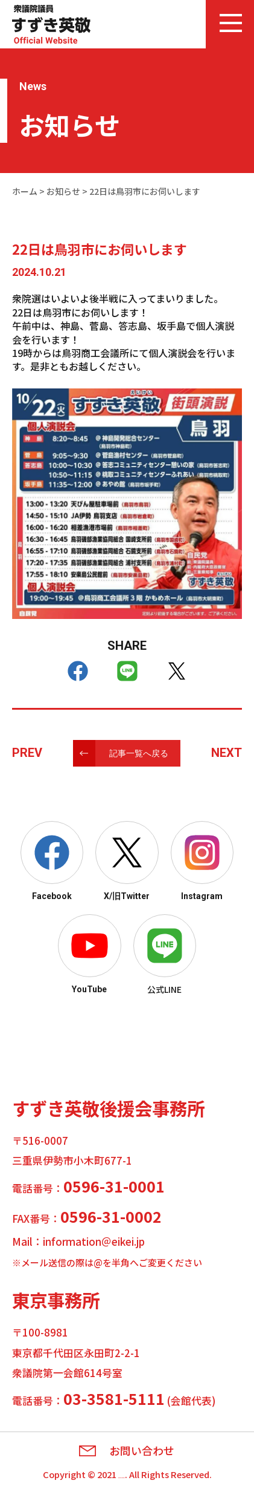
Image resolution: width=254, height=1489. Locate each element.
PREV (27, 752)
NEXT (226, 752)
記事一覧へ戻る (138, 753)
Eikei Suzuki (121, 1474)
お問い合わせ (141, 1451)
